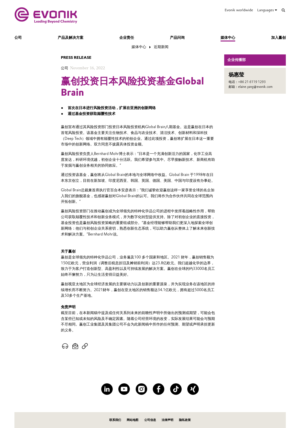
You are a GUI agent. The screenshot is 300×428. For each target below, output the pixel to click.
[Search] (283, 10)
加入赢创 (278, 37)
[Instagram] (141, 389)
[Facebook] (158, 389)
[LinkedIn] (107, 389)
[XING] (193, 389)
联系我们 (115, 420)
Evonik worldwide (239, 10)
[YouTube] (124, 389)
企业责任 (126, 37)
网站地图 (132, 420)
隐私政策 (185, 420)
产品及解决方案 (70, 37)
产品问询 (177, 37)
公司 (18, 37)
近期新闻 (161, 47)
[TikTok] (176, 389)
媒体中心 (228, 37)
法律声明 (167, 420)
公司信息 (150, 420)
